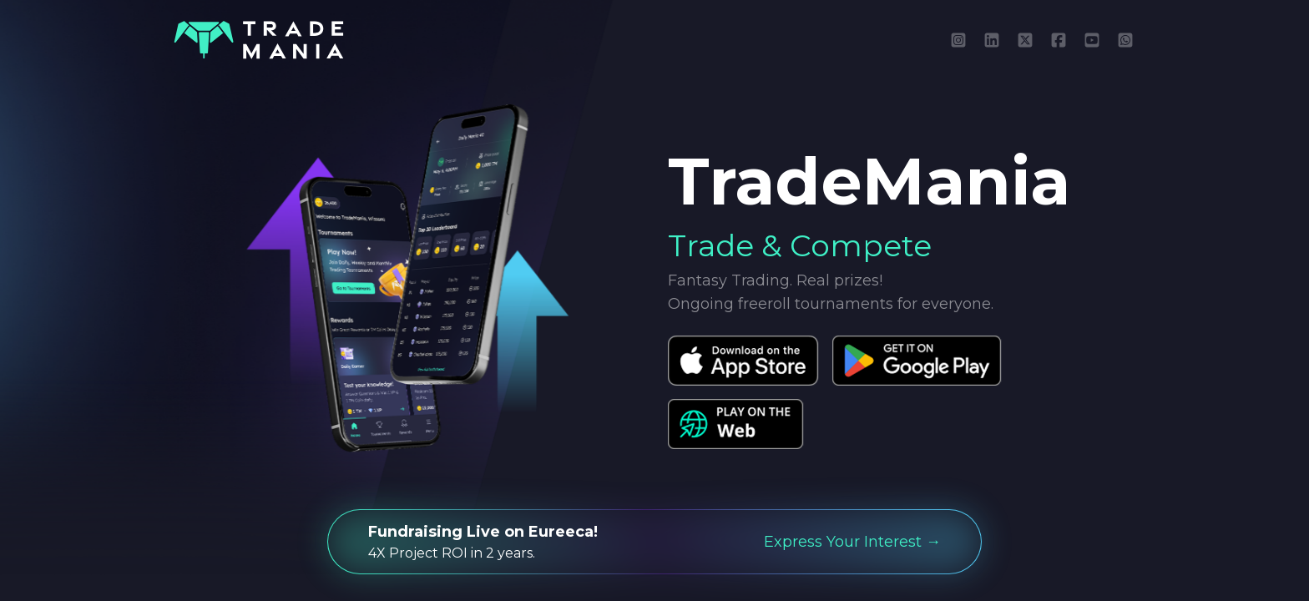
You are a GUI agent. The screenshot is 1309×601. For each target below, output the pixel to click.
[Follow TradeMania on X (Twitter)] (1025, 40)
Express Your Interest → (852, 542)
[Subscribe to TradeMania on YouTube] (1092, 40)
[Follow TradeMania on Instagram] (958, 40)
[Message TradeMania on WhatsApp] (1125, 40)
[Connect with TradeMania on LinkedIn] (992, 40)
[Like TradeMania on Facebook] (1059, 40)
